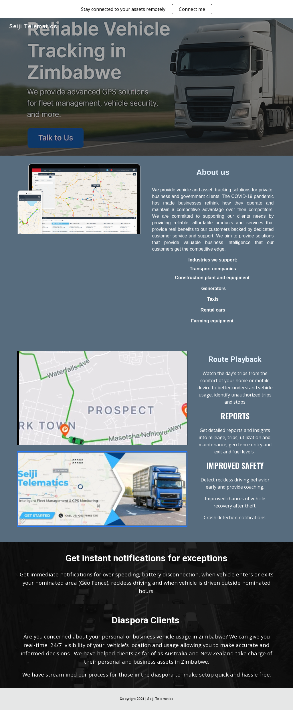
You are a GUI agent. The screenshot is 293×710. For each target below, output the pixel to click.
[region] (146, 9)
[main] (213, 172)
